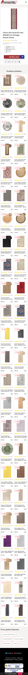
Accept (20, 673)
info (12, 94)
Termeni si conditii (11, 658)
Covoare (15, 643)
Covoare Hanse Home (9, 634)
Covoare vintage (18, 639)
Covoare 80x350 (7, 639)
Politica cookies (18, 659)
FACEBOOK (9, 653)
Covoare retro (6, 643)
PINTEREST (18, 653)
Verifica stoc (16, 57)
